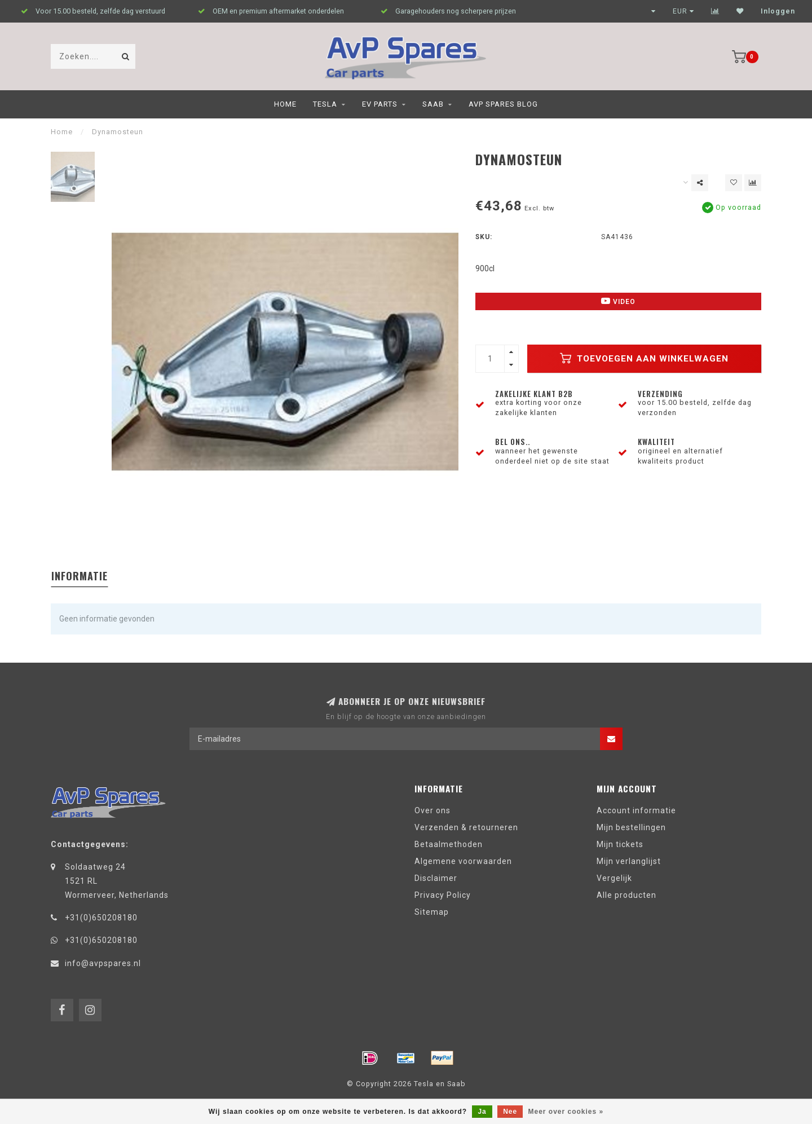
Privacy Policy (442, 895)
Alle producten (626, 895)
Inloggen (778, 11)
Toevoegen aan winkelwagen (644, 358)
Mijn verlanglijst (629, 861)
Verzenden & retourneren (466, 827)
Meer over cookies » (566, 1112)
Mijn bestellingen (631, 827)
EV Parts (380, 104)
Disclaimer (435, 878)
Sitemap (431, 911)
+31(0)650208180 (101, 917)
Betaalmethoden (448, 844)
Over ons (432, 810)
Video (618, 301)
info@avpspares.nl (103, 963)
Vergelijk (614, 878)
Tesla (325, 104)
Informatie (79, 575)
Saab (433, 104)
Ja (482, 1112)
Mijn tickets (620, 844)
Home (285, 104)
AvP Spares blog (503, 104)
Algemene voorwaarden (463, 861)
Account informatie (636, 810)
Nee (510, 1112)
